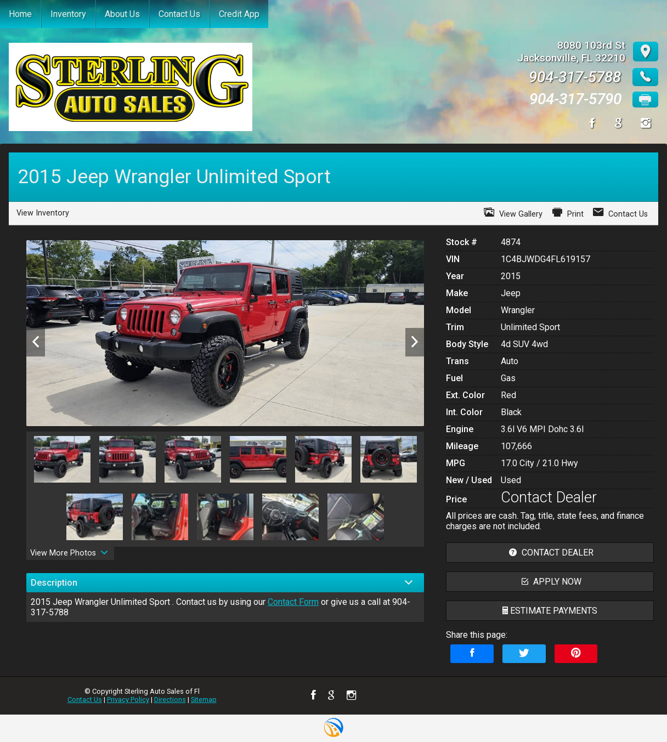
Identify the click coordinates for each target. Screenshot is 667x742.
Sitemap (204, 699)
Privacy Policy (128, 699)
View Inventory (42, 213)
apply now (550, 581)
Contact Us (84, 699)
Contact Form (293, 602)
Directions (170, 699)
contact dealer (549, 552)
